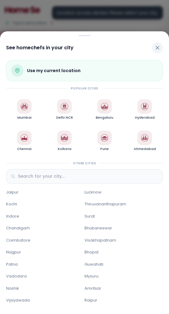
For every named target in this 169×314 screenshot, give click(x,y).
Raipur (90, 300)
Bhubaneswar (98, 228)
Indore (12, 216)
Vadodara (16, 276)
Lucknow (93, 192)
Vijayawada (18, 300)
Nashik (12, 288)
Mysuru (91, 276)
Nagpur (13, 252)
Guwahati (93, 264)
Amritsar (92, 288)
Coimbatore (18, 240)
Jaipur (12, 192)
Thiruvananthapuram (105, 204)
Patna (12, 264)
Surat (89, 216)
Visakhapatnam (100, 240)
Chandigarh (18, 228)
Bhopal (91, 252)
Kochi (11, 204)
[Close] (157, 47)
